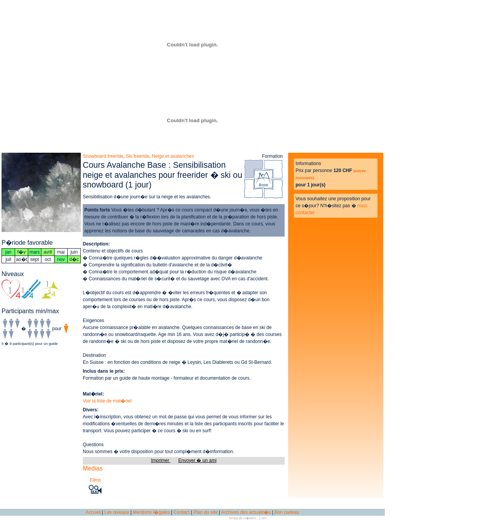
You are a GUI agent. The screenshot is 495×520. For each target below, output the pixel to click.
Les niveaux (116, 512)
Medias (93, 468)
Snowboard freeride (103, 156)
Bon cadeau (287, 512)
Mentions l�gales (151, 512)
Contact (181, 512)
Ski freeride (137, 156)
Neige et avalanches (173, 156)
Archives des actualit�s (246, 512)
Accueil (93, 512)
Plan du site (205, 512)
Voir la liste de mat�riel (107, 401)
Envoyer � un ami (197, 460)
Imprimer (161, 460)
